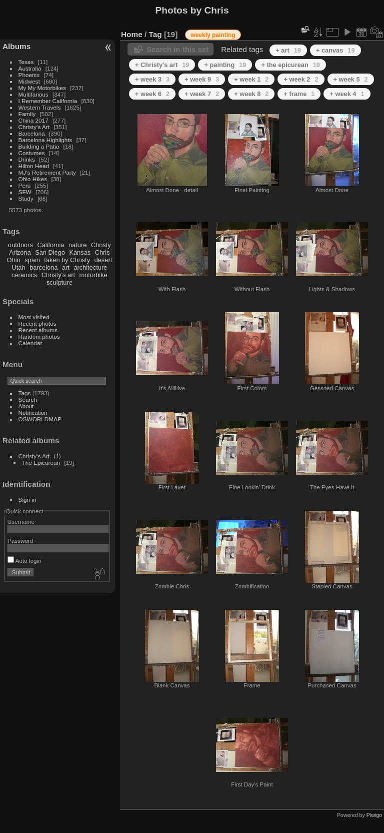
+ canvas (335, 50)
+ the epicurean (290, 65)
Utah (19, 267)
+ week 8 (251, 94)
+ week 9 (201, 79)
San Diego (50, 252)
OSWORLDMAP (40, 419)
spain (32, 260)
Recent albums (38, 330)
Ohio (13, 260)
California (50, 245)
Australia (30, 68)
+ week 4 (347, 94)
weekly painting (212, 35)
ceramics (24, 275)
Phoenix (29, 75)
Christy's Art (34, 127)
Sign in (27, 499)
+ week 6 (152, 94)
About (26, 406)
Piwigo (374, 815)
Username (21, 521)
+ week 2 (301, 79)
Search (27, 399)
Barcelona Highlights (45, 140)
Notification (33, 412)
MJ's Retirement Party (47, 172)
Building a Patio (39, 146)
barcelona (44, 267)
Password (21, 540)
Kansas (79, 252)
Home (131, 34)
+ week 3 (152, 79)
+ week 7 (201, 94)
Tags (24, 393)
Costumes (31, 153)
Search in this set (177, 49)
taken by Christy (67, 260)
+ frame (299, 94)
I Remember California (48, 101)
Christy (101, 245)
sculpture (59, 282)
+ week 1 (251, 79)
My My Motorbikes (42, 88)
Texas (26, 62)
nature (77, 245)
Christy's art (58, 275)
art (66, 267)
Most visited (34, 317)
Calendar (30, 343)
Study (26, 198)
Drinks (26, 159)
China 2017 (33, 120)
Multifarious (33, 94)
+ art (288, 50)
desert (103, 260)
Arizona (19, 252)
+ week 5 (351, 79)
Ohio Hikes (33, 179)
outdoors (20, 245)
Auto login (25, 560)
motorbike (94, 275)
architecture (90, 267)
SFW (25, 192)
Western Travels (39, 107)
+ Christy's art (162, 65)
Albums (16, 46)
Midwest (29, 81)
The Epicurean (41, 462)
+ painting (225, 65)
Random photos (39, 336)
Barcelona (31, 133)
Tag (155, 34)
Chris (102, 252)
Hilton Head (33, 166)
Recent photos (37, 323)
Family (27, 114)
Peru (24, 185)
